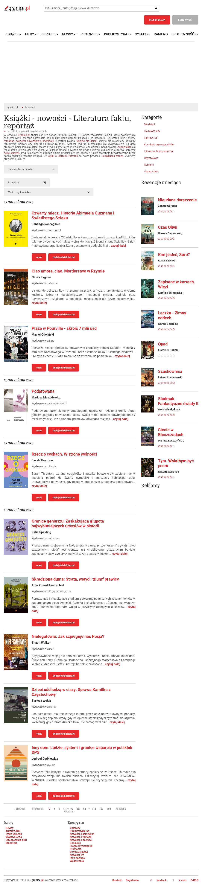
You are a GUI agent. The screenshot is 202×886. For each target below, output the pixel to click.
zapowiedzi (124, 146)
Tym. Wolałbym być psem (176, 463)
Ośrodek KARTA (58, 403)
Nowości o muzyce (81, 839)
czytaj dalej (118, 245)
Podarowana (43, 391)
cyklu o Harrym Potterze (63, 155)
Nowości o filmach (81, 836)
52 (78, 808)
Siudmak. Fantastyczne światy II (178, 401)
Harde (52, 466)
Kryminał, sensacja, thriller (159, 144)
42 (72, 808)
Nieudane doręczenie (177, 200)
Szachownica (170, 371)
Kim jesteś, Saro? (174, 254)
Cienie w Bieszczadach (170, 432)
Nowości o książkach (82, 833)
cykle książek (11, 152)
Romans (149, 164)
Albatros (54, 538)
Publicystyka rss (79, 830)
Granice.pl (24, 134)
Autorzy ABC (13, 830)
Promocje (75, 848)
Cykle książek (14, 833)
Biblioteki (11, 842)
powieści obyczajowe (28, 140)
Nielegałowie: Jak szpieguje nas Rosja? (68, 636)
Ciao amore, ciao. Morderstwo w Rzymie (68, 271)
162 (101, 808)
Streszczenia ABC (16, 839)
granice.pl (12, 107)
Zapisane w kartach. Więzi (176, 284)
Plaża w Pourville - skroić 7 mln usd (64, 328)
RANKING (161, 34)
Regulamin (132, 880)
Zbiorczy (75, 827)
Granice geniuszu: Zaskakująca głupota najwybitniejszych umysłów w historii (68, 523)
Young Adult (151, 171)
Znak (52, 764)
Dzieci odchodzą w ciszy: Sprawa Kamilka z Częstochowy (71, 692)
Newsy (9, 827)
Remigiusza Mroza (112, 155)
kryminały (48, 140)
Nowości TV (77, 854)
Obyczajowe (151, 157)
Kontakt (117, 880)
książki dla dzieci (87, 140)
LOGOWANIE (185, 20)
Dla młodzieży (152, 131)
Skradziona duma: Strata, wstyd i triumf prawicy (75, 579)
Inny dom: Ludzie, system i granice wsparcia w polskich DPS (82, 750)
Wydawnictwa (14, 836)
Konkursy (75, 842)
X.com (180, 880)
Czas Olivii (167, 227)
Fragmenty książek (81, 845)
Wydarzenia (77, 860)
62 (84, 808)
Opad (163, 344)
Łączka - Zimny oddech (172, 315)
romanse (9, 140)
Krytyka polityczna (60, 591)
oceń (39, 257)
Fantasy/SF (151, 137)
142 (94, 808)
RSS (194, 880)
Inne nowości (77, 857)
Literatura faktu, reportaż (158, 151)
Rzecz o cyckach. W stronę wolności (64, 454)
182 (109, 808)
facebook (158, 880)
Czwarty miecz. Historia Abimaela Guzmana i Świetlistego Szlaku (73, 215)
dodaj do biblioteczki (64, 257)
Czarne (53, 283)
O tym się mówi (79, 851)
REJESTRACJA (157, 20)
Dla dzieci (149, 124)
